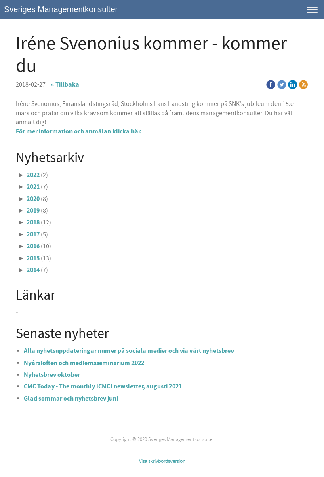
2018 (33, 222)
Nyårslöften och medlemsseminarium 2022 (84, 363)
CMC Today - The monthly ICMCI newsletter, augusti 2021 (103, 386)
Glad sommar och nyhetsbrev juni (71, 398)
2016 (33, 246)
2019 (33, 210)
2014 (33, 270)
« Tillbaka (65, 84)
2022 (33, 175)
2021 (33, 186)
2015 (33, 258)
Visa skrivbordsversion (162, 461)
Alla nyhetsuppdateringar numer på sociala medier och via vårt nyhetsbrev (129, 350)
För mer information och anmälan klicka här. (79, 131)
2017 (33, 234)
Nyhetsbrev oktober (52, 374)
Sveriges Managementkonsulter (61, 9)
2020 (33, 198)
